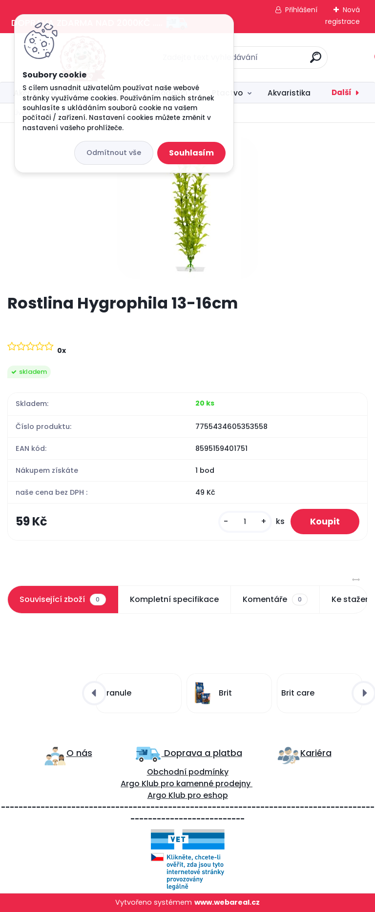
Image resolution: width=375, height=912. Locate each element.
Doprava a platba (202, 753)
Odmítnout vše (113, 152)
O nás (79, 753)
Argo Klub (140, 783)
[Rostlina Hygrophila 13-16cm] (187, 208)
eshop (214, 795)
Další (342, 92)
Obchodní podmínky (188, 771)
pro (194, 795)
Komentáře (275, 599)
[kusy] (245, 522)
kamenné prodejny (212, 783)
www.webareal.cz (227, 902)
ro (170, 783)
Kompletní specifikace (174, 599)
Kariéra (316, 753)
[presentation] (94, 693)
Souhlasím (191, 152)
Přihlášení (301, 10)
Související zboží (62, 599)
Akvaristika (289, 93)
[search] (315, 61)
